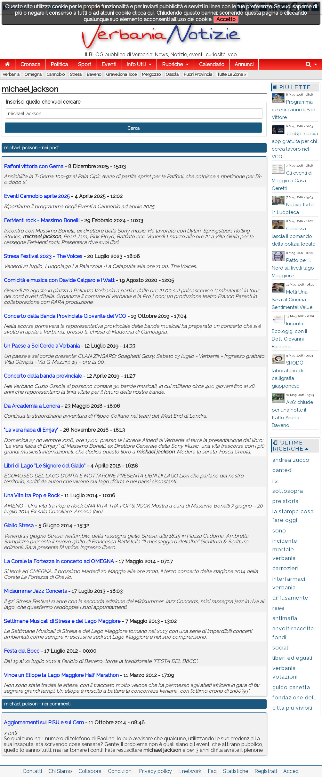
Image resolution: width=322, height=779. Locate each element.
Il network (189, 771)
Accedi (291, 771)
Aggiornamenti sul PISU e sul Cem (44, 723)
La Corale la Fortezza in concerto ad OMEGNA (59, 561)
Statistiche (235, 771)
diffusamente (290, 597)
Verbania (11, 74)
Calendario (211, 64)
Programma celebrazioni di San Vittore (293, 109)
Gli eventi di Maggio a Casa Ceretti (292, 180)
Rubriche (172, 64)
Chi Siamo (60, 771)
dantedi (282, 470)
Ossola (172, 74)
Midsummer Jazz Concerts (35, 591)
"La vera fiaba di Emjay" (31, 430)
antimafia (284, 618)
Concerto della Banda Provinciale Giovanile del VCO (65, 316)
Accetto (226, 19)
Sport (84, 64)
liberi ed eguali (292, 658)
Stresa (76, 74)
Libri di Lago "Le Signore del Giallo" (44, 466)
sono (279, 530)
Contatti (32, 771)
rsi (275, 480)
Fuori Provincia (198, 74)
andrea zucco (291, 460)
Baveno (94, 74)
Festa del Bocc (21, 651)
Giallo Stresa (19, 526)
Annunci (244, 64)
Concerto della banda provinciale (43, 376)
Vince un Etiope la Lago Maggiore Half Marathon (61, 675)
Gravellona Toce (121, 74)
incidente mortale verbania (284, 549)
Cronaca (30, 64)
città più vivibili (292, 707)
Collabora (89, 771)
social (280, 647)
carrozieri (285, 568)
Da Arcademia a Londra (32, 406)
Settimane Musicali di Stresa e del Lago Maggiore (62, 621)
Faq (212, 771)
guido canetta (291, 687)
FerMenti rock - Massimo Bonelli (41, 220)
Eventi (108, 64)
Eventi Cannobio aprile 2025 (37, 196)
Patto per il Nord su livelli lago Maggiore (293, 268)
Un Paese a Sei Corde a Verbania (42, 346)
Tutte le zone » (231, 74)
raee (278, 608)
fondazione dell (293, 697)
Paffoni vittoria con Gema (33, 166)
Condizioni (120, 771)
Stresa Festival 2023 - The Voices (43, 256)
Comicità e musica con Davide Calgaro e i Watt (59, 280)
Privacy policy (155, 771)
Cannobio (56, 74)
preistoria (285, 501)
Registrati (265, 771)
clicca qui (143, 13)
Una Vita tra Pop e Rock (32, 495)
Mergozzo (151, 74)
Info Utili (136, 64)
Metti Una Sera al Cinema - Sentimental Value (292, 299)
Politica (59, 64)
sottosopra (287, 491)
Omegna (33, 74)
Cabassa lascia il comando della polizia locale (293, 236)
